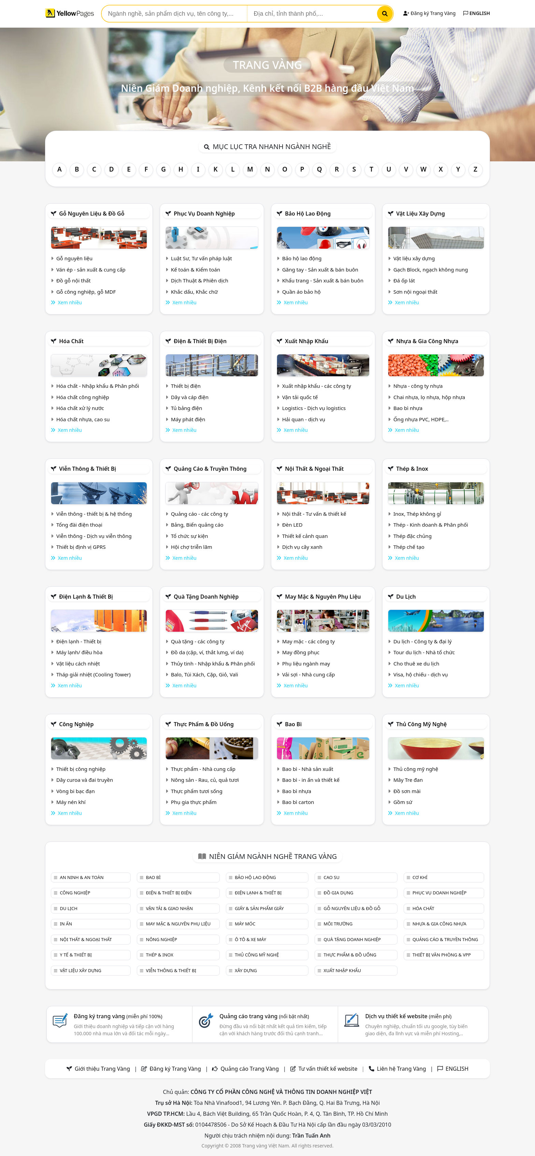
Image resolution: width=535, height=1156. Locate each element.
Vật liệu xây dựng (420, 213)
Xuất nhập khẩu (306, 341)
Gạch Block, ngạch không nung (430, 269)
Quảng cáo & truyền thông (210, 468)
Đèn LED (292, 524)
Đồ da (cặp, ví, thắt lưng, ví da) (207, 652)
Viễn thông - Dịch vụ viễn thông (94, 535)
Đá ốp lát (404, 280)
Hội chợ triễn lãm (191, 546)
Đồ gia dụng (338, 893)
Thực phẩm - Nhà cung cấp (203, 768)
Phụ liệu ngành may (306, 663)
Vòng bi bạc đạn (75, 791)
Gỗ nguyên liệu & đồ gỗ (91, 213)
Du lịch (406, 596)
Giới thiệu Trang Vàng (102, 1068)
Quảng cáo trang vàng (264, 1016)
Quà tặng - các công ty (198, 641)
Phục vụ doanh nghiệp (204, 213)
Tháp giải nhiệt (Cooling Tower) (93, 674)
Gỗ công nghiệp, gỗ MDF (86, 291)
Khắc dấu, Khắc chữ (194, 291)
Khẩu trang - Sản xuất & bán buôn (322, 280)
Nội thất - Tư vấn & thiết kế (314, 513)
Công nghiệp (76, 724)
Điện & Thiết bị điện (200, 341)
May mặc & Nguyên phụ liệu (323, 596)
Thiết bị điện (186, 385)
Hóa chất (71, 341)
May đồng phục (300, 652)
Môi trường (338, 924)
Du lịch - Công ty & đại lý (422, 641)
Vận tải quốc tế (300, 397)
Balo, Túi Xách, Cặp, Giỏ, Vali (204, 674)
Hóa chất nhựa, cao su (83, 419)
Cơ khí (420, 877)
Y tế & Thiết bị (75, 955)
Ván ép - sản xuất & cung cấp (91, 269)
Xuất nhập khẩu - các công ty (316, 385)
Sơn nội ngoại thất (415, 291)
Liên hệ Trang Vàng (401, 1068)
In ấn (66, 924)
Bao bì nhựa (407, 408)
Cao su (331, 877)
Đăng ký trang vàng (118, 1016)
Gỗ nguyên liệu (74, 258)
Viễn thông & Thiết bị (87, 468)
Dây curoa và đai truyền (84, 779)
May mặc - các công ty (308, 641)
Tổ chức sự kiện (189, 535)
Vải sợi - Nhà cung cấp (308, 674)
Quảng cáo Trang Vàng (249, 1068)
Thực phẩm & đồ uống (204, 724)
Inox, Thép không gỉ (417, 513)
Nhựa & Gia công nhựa (427, 341)
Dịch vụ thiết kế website (408, 1016)
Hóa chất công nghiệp (82, 397)
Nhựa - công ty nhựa (418, 385)
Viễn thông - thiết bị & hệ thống (94, 513)
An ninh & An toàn (81, 877)
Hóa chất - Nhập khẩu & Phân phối (97, 385)
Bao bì (293, 724)
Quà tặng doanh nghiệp (206, 596)
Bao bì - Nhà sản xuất (307, 768)
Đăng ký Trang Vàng (429, 13)
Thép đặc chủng (412, 535)
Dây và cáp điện (189, 397)
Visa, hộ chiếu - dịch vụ (420, 674)
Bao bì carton (298, 802)
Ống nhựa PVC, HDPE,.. (421, 419)
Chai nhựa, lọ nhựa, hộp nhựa (429, 397)
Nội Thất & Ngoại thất (314, 468)
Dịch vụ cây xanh (302, 546)
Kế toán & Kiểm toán (195, 269)
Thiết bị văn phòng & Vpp (442, 955)
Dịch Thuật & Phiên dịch (199, 280)
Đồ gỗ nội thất (73, 280)
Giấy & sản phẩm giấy (259, 908)
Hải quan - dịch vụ (303, 419)
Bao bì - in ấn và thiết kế (310, 779)
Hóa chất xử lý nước (80, 408)
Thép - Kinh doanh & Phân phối (430, 524)
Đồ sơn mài (407, 791)
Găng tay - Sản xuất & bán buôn (320, 269)
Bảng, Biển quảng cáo (197, 524)
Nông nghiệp (161, 939)
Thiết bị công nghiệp (80, 768)
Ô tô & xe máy (250, 939)
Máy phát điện (188, 419)
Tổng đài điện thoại (79, 524)
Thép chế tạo (408, 546)
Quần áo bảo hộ (301, 291)
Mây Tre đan (408, 779)
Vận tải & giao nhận (169, 908)
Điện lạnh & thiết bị (86, 596)
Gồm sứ (402, 802)
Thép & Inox (412, 468)
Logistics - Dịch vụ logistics (314, 408)
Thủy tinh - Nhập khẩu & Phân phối (213, 663)
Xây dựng (246, 970)
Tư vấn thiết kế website (329, 1068)
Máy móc (245, 924)
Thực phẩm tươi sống (196, 791)
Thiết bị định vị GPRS (81, 546)
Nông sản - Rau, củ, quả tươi (205, 779)
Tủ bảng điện (186, 408)
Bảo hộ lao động (308, 213)
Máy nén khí (71, 802)
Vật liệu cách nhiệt (78, 663)
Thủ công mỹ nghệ (421, 724)
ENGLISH (476, 13)
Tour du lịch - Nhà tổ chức (424, 652)
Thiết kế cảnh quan (305, 535)
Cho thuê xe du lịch (416, 663)
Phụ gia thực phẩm (194, 802)
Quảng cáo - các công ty (199, 513)
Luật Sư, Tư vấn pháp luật (201, 258)
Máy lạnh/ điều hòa (79, 652)
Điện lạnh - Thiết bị (78, 641)
